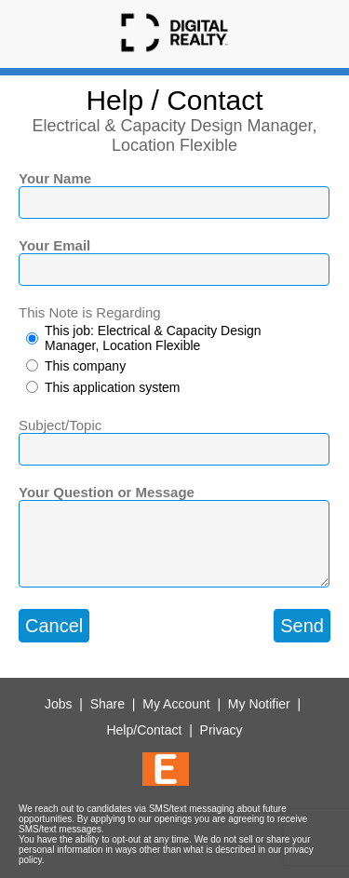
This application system (113, 387)
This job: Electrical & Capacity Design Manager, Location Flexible (153, 338)
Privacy (221, 730)
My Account (175, 703)
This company (85, 365)
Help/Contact (143, 730)
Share (107, 703)
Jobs (59, 703)
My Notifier (259, 703)
